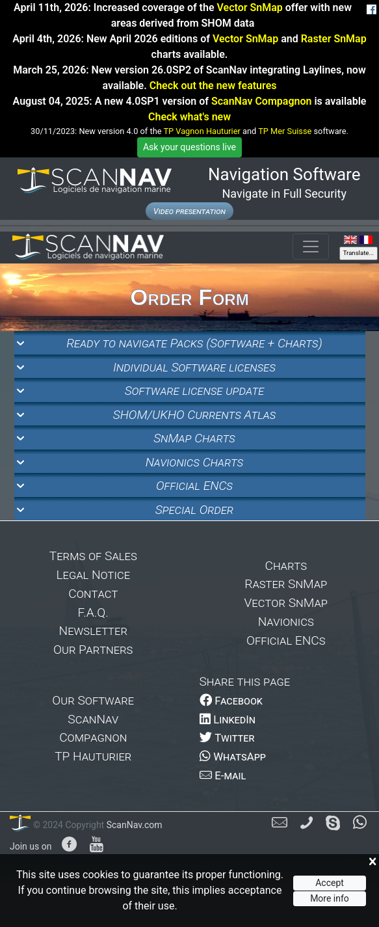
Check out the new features (213, 85)
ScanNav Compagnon (261, 101)
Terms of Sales (93, 555)
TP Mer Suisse (284, 131)
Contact (93, 593)
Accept (329, 883)
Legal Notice (93, 574)
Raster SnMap (334, 39)
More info (329, 898)
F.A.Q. (93, 612)
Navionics (286, 621)
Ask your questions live (189, 147)
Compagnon (93, 737)
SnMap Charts (194, 438)
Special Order (194, 509)
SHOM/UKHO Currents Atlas (194, 414)
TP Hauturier (93, 756)
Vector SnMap (250, 7)
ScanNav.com (133, 825)
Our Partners (93, 649)
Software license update (195, 390)
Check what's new (189, 117)
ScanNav (93, 719)
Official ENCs (194, 485)
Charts (286, 565)
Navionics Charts (195, 462)
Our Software (93, 700)
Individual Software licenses (194, 367)
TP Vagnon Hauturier (201, 131)
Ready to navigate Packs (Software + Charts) (194, 343)
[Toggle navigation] (311, 247)
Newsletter (93, 630)
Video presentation (189, 211)
